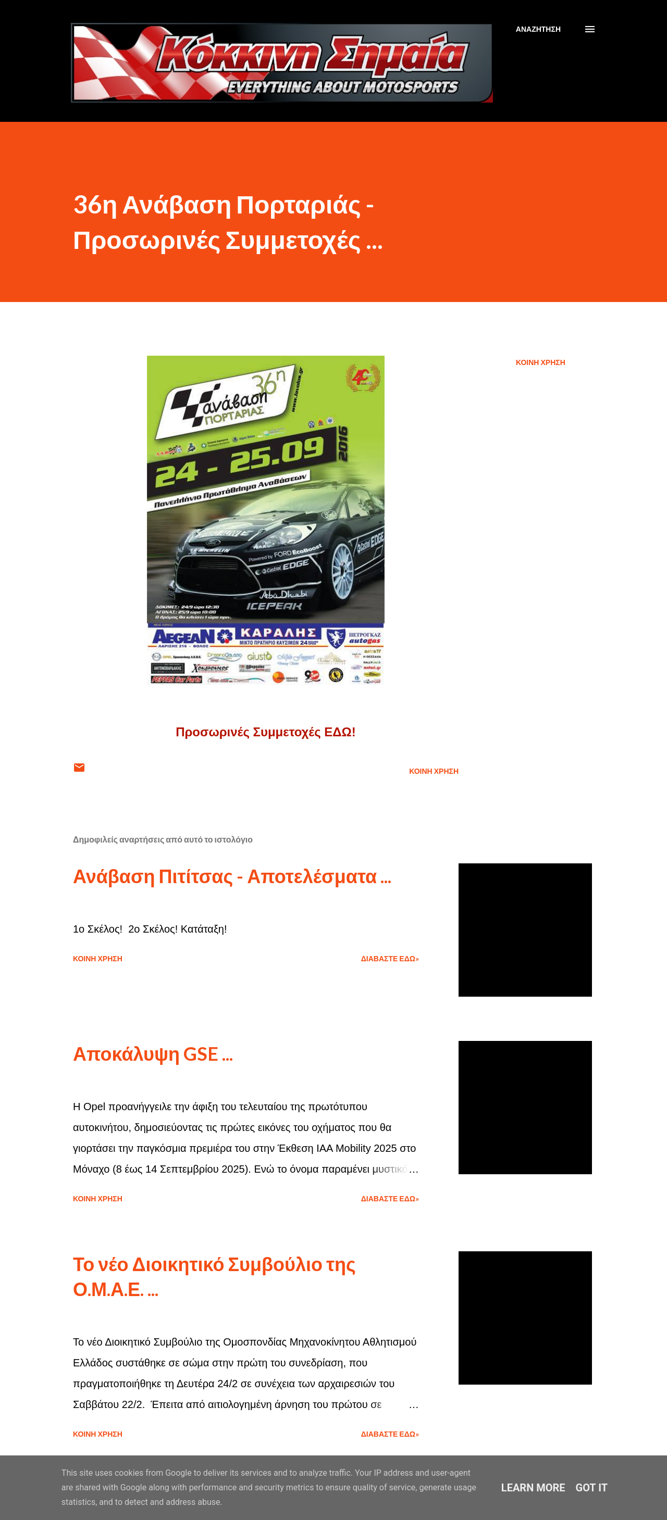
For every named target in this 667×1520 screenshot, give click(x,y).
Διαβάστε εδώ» (390, 958)
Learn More (533, 1487)
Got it (592, 1487)
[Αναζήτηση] (538, 29)
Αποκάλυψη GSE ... (153, 1053)
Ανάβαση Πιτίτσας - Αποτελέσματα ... (232, 875)
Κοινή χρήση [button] (540, 362)
